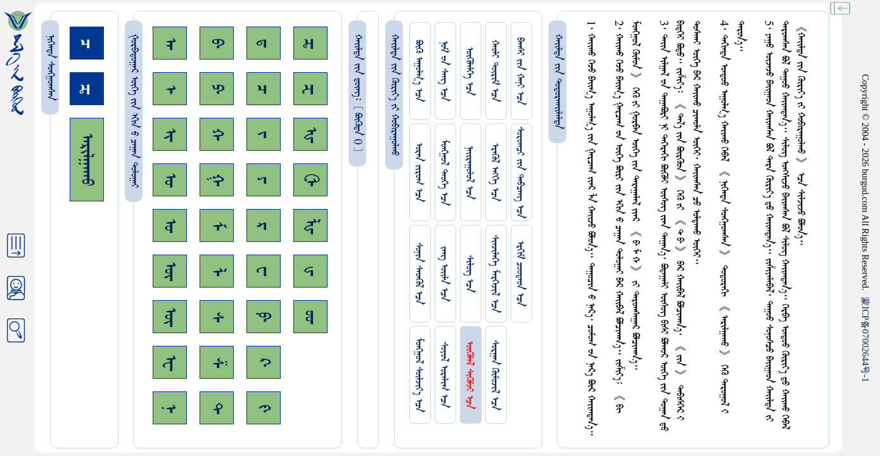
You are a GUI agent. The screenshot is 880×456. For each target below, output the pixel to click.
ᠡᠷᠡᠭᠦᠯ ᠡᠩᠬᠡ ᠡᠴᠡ (494, 172)
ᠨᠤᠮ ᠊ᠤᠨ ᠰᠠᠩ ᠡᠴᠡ (444, 71)
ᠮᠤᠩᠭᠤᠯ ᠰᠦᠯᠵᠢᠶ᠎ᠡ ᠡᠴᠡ (418, 375)
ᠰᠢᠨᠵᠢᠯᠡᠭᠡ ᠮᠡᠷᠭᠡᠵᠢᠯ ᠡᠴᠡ (494, 274)
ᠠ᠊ (170, 43)
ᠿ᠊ (310, 180)
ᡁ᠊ (310, 271)
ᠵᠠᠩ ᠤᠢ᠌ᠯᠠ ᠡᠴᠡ (444, 273)
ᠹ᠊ (264, 316)
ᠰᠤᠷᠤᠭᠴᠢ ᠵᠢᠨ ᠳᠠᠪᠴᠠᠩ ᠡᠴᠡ (520, 172)
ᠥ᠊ (170, 271)
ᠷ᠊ (264, 225)
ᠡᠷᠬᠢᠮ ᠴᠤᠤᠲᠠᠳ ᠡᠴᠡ (520, 274)
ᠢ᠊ (170, 134)
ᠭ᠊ (217, 180)
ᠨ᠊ (170, 408)
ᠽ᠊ (310, 89)
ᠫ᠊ (217, 88)
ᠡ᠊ (170, 89)
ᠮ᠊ (217, 226)
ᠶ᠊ (264, 180)
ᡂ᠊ (310, 317)
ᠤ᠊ (170, 225)
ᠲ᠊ (217, 408)
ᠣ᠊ (170, 180)
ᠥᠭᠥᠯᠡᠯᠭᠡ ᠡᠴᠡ (469, 71)
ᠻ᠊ (264, 408)
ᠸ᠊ (264, 271)
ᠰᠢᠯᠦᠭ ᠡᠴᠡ (469, 274)
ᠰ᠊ (217, 317)
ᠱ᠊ (217, 362)
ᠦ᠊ (170, 316)
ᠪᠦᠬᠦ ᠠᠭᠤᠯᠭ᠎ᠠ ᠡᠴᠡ (418, 71)
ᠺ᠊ (264, 362)
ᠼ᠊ (310, 43)
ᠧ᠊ (170, 362)
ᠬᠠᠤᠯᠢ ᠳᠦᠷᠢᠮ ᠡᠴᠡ (494, 71)
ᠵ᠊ (264, 134)
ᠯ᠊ (217, 271)
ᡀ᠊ (310, 226)
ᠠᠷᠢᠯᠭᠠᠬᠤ (87, 159)
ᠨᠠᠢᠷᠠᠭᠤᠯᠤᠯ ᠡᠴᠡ (469, 173)
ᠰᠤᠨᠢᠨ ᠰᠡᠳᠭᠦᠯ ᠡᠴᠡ (418, 274)
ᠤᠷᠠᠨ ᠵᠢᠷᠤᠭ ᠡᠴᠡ (418, 172)
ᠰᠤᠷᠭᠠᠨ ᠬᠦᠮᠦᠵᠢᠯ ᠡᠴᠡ (494, 375)
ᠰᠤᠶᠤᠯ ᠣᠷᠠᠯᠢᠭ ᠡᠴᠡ (444, 375)
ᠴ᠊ (264, 89)
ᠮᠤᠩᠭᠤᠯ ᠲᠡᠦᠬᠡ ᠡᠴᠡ (444, 172)
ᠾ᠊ (310, 134)
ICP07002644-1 (865, 339)
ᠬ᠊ (217, 134)
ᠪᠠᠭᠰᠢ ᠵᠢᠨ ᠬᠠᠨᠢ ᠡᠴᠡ (520, 71)
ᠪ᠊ (217, 43)
